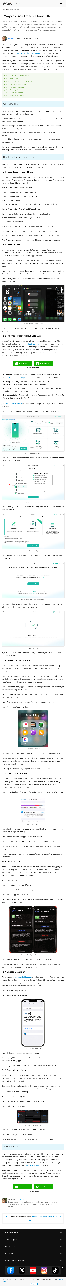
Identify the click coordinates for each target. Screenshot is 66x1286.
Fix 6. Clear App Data (12, 90)
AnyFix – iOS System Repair (32, 344)
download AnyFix (32, 1165)
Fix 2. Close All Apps (12, 78)
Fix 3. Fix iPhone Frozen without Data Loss (19, 81)
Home (3, 9)
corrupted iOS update (23, 977)
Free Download (24, 363)
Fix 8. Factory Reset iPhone (14, 96)
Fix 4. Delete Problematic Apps (16, 84)
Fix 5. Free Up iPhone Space (15, 87)
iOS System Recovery (13, 9)
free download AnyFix (13, 404)
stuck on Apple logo (17, 377)
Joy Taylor (12, 38)
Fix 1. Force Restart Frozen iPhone (17, 75)
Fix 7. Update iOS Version (14, 93)
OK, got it (33, 1284)
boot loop (29, 377)
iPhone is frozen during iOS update (27, 53)
